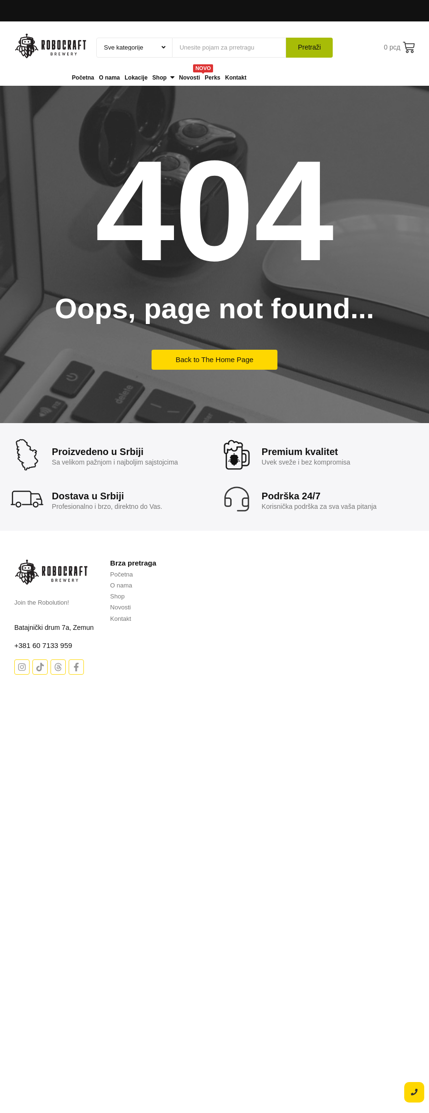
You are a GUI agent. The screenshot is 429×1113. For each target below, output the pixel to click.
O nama (121, 585)
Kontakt (120, 618)
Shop (117, 596)
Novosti (120, 607)
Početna (121, 574)
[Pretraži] (229, 48)
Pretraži (309, 47)
